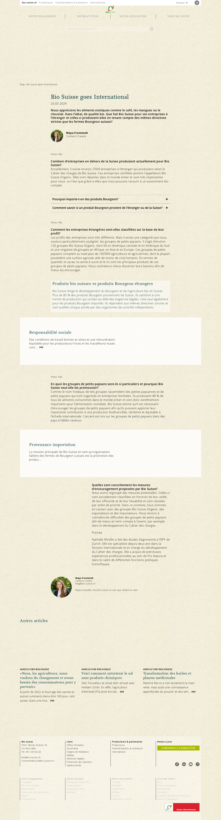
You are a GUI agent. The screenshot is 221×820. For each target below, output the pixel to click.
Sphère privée (74, 765)
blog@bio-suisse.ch (85, 583)
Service (116, 795)
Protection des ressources (35, 792)
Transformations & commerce (127, 748)
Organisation (118, 788)
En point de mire (75, 788)
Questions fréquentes (78, 782)
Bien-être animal (30, 785)
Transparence (28, 799)
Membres (117, 785)
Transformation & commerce (71, 2)
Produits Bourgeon (167, 785)
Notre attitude (88, 22)
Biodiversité (27, 788)
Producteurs (46, 2)
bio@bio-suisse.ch (30, 757)
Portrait (116, 782)
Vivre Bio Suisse (178, 22)
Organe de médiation (78, 751)
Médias (70, 755)
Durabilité (26, 782)
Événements (163, 788)
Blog (22, 84)
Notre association (133, 22)
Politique (71, 792)
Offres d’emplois (75, 745)
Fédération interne (122, 799)
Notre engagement (42, 22)
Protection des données (79, 761)
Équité (24, 795)
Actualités (162, 792)
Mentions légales (76, 758)
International (97, 2)
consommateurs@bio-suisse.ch (37, 760)
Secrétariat (72, 748)
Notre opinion (74, 785)
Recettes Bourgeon (167, 799)
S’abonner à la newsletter (178, 747)
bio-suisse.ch (29, 2)
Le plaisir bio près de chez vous (173, 795)
